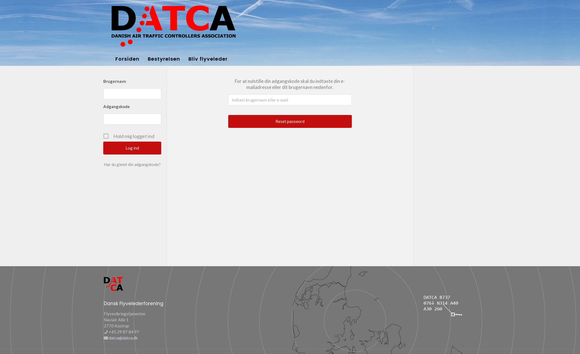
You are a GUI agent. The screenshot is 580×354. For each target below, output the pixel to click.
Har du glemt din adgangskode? (132, 164)
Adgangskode (116, 106)
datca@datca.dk (123, 337)
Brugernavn (114, 81)
